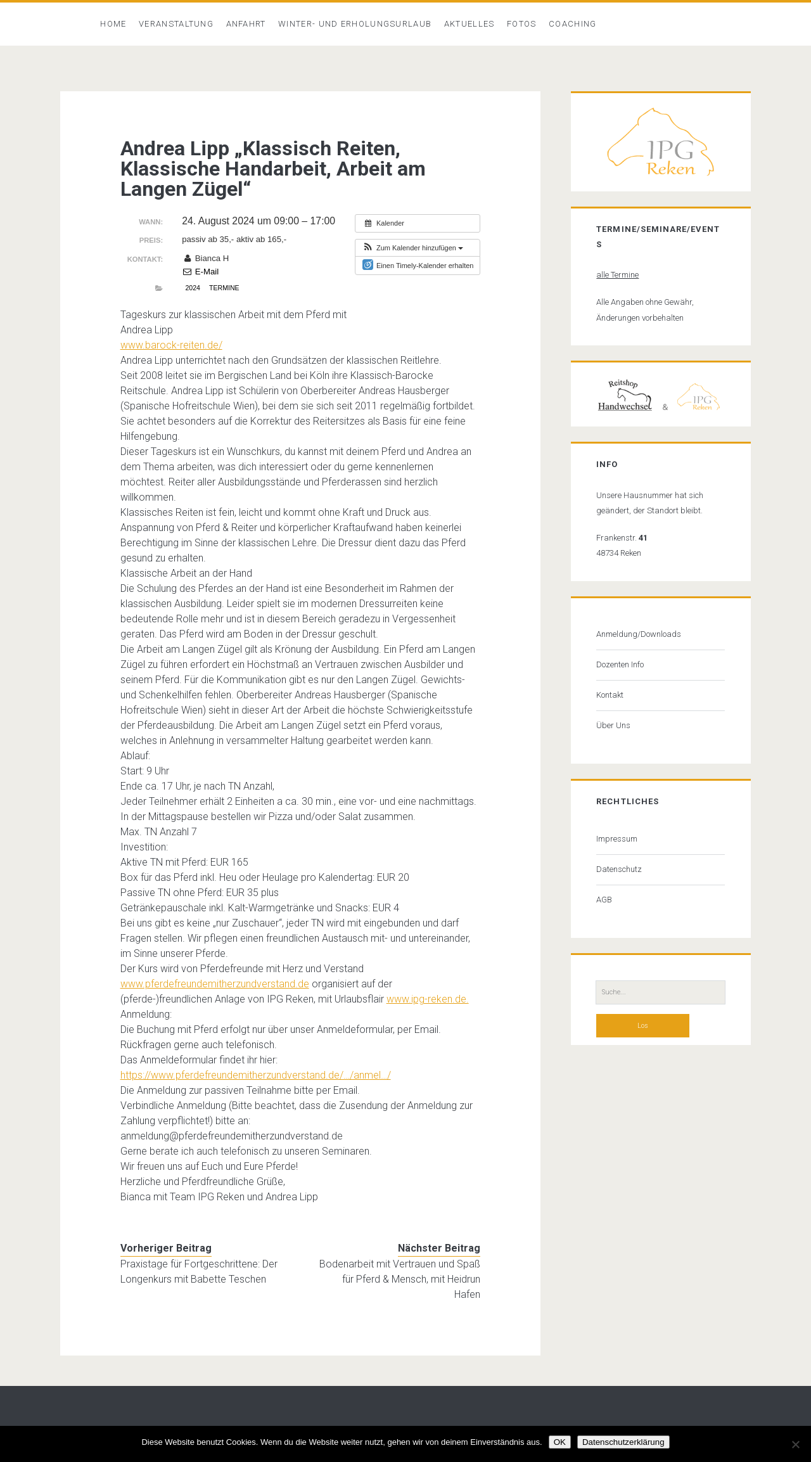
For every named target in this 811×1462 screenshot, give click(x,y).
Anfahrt (246, 24)
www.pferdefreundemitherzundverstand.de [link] (214, 984)
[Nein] (795, 1444)
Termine (224, 288)
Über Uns (613, 725)
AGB (604, 899)
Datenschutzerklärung (623, 1442)
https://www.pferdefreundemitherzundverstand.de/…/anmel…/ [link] (255, 1075)
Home (113, 24)
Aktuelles (469, 24)
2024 (192, 288)
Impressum (616, 838)
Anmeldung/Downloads (638, 634)
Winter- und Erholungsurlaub (354, 24)
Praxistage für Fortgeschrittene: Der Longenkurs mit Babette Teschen (199, 1271)
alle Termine (617, 274)
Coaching (572, 24)
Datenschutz (619, 869)
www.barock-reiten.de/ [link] (171, 345)
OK (560, 1442)
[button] (412, 248)
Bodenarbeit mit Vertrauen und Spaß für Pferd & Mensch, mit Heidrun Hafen (399, 1279)
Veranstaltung (176, 24)
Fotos (522, 24)
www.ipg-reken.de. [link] (427, 999)
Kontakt (609, 695)
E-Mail (200, 271)
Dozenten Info (620, 664)
